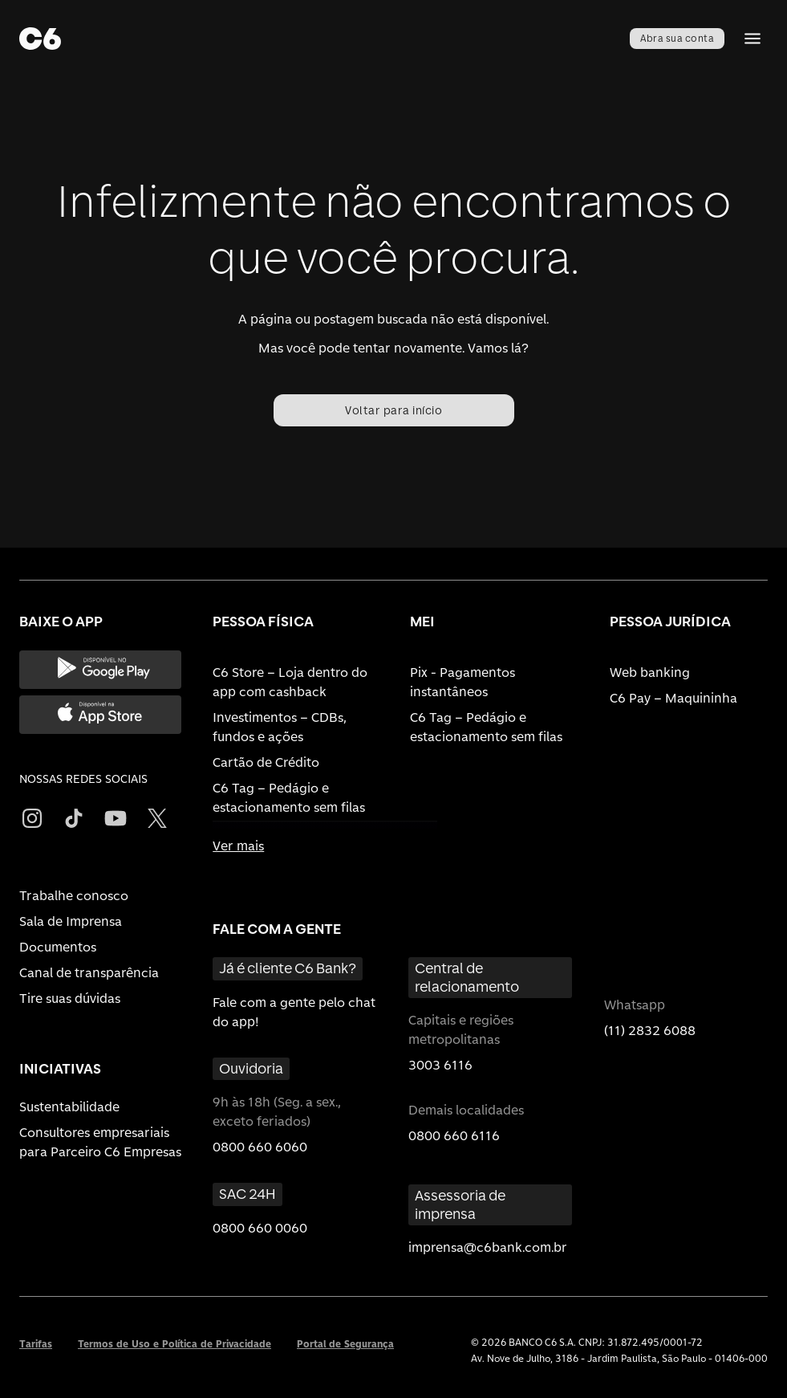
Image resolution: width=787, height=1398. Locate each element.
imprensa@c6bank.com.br (487, 1247)
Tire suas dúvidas (69, 998)
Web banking (650, 672)
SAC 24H (247, 1193)
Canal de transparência (89, 972)
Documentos (57, 947)
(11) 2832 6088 (650, 1030)
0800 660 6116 (454, 1135)
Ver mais (238, 846)
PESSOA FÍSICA (263, 621)
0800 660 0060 (260, 1228)
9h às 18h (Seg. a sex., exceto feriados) (277, 1111)
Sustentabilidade (69, 1107)
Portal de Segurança (345, 1344)
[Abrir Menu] (752, 38)
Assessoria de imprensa (460, 1204)
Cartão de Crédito (266, 762)
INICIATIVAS (60, 1068)
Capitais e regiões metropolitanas (460, 1030)
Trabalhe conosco (73, 895)
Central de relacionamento (467, 977)
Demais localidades (466, 1110)
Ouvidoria (251, 1068)
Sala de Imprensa (70, 921)
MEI (422, 621)
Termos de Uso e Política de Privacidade (174, 1344)
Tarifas (35, 1344)
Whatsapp (634, 1005)
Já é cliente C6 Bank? (287, 968)
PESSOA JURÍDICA (670, 621)
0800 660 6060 (260, 1147)
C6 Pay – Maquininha (673, 698)
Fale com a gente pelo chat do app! (294, 1012)
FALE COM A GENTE (277, 928)
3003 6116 (440, 1065)
